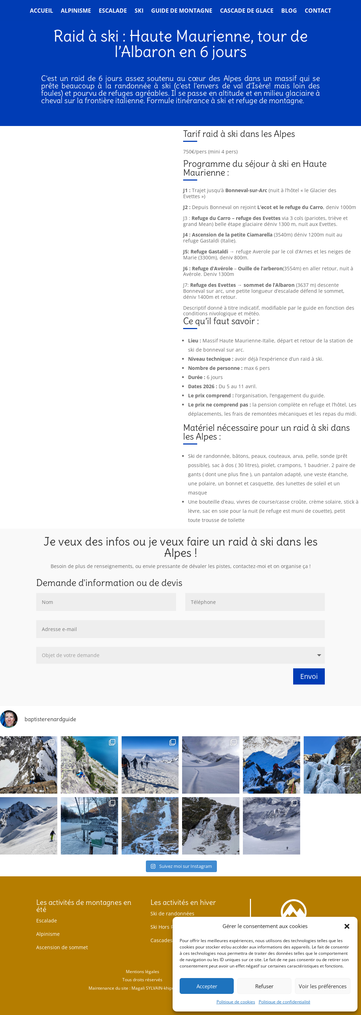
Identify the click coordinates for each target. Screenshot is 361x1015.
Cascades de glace (172, 940)
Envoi (309, 676)
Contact (318, 11)
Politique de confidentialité (284, 1002)
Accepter (206, 986)
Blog (289, 11)
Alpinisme (76, 11)
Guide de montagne (181, 11)
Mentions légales (142, 972)
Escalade (113, 11)
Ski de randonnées (172, 913)
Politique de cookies (236, 1002)
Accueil (41, 11)
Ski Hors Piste (166, 926)
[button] (346, 926)
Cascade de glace (246, 11)
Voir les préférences (323, 986)
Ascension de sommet (62, 947)
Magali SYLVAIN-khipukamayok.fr (163, 988)
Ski (139, 11)
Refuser (264, 986)
